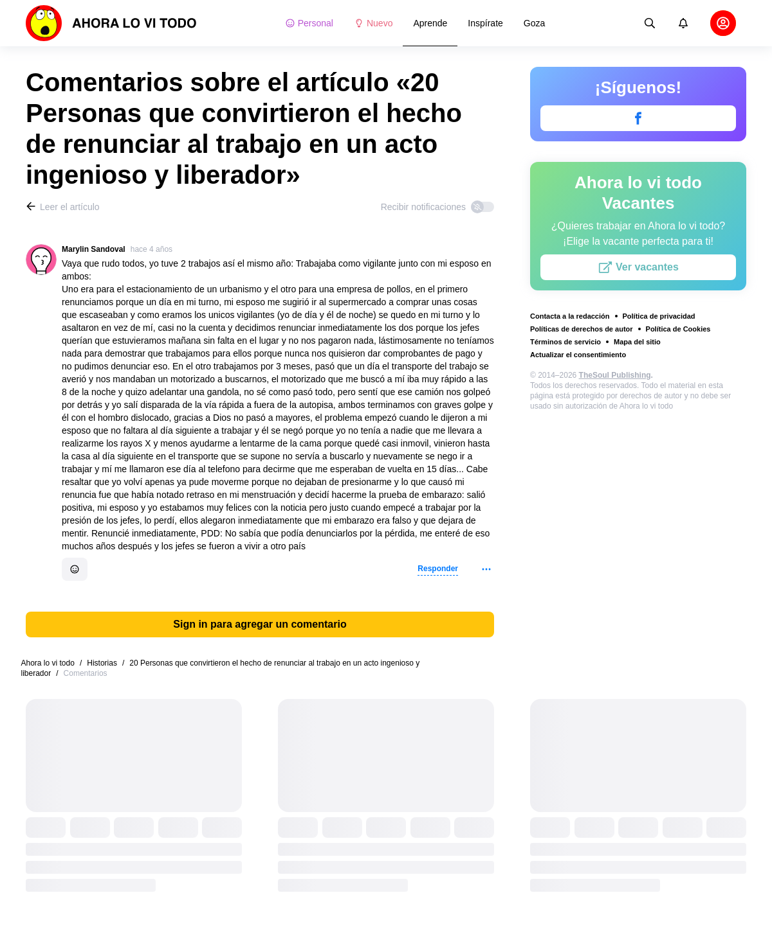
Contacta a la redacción (570, 316)
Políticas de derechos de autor (581, 329)
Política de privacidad (659, 316)
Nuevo (373, 23)
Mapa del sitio (637, 342)
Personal (309, 23)
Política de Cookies (678, 329)
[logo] (111, 23)
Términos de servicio (565, 342)
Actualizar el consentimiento (578, 354)
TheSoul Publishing (615, 375)
